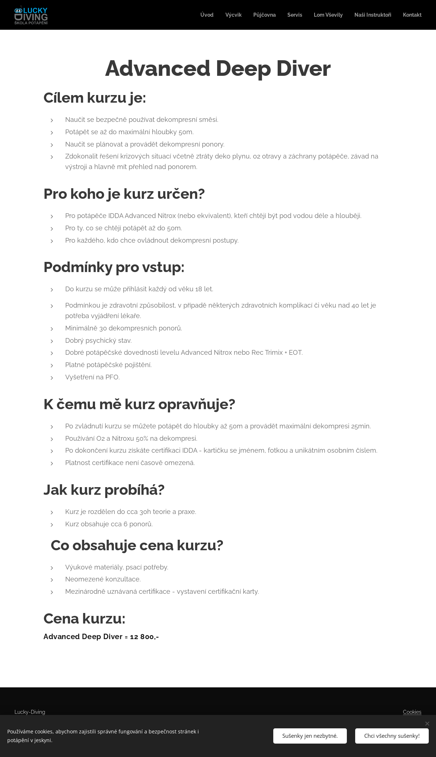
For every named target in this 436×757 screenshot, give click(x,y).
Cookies (412, 712)
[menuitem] (195, 15)
